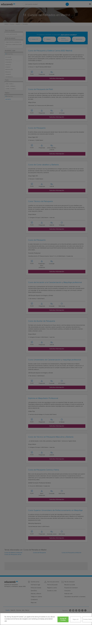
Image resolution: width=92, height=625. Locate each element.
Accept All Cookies (63, 619)
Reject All (75, 619)
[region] (46, 619)
